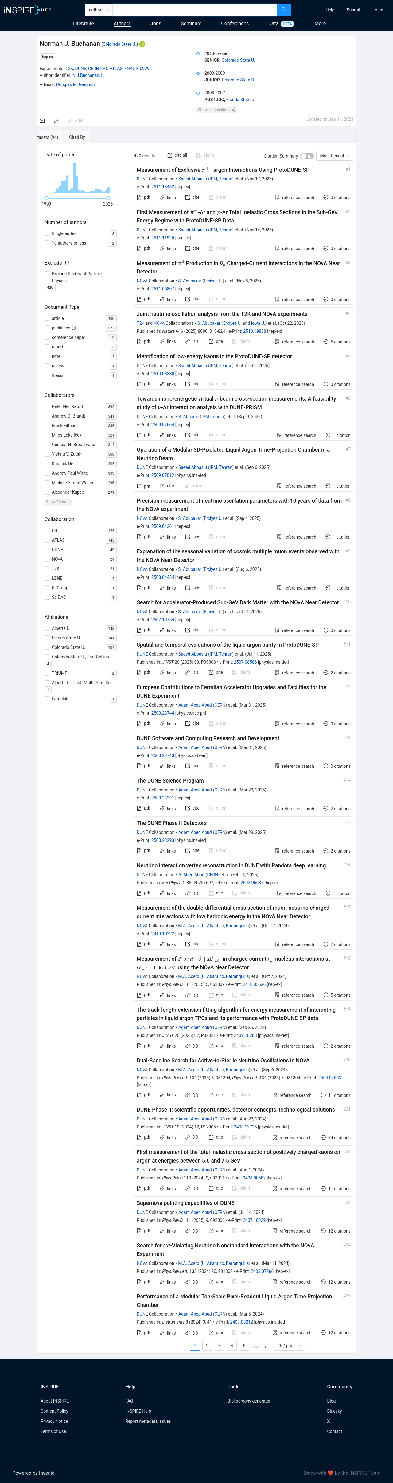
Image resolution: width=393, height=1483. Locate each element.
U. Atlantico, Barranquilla (225, 925)
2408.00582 (254, 1177)
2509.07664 (162, 424)
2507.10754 (162, 619)
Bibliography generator (249, 1401)
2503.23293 (162, 840)
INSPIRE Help (138, 1411)
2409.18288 (245, 1035)
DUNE (80, 68)
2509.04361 (162, 526)
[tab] (57, 137)
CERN (220, 705)
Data (273, 23)
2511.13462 (162, 186)
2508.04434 (162, 577)
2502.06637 (252, 882)
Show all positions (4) (216, 110)
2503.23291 (162, 797)
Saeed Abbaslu (192, 178)
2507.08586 (245, 662)
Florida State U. (240, 99)
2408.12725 (245, 1126)
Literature (83, 23)
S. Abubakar (189, 280)
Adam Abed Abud (195, 705)
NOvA (142, 280)
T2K (69, 68)
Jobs (155, 23)
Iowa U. (258, 323)
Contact (334, 1431)
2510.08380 (162, 373)
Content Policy (54, 1411)
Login (377, 9)
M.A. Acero (188, 925)
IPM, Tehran (221, 178)
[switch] (307, 156)
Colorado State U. (120, 44)
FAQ (129, 1401)
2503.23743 (162, 755)
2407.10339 (254, 1220)
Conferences (235, 23)
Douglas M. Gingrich (75, 84)
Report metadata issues (148, 1421)
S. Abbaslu (188, 416)
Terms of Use (53, 1431)
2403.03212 (241, 1322)
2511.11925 (162, 237)
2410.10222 (162, 933)
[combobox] (195, 10)
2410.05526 (254, 984)
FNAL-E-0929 (137, 68)
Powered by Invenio (33, 1473)
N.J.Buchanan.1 (87, 75)
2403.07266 (262, 1271)
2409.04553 (329, 1077)
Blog (331, 1401)
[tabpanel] (196, 748)
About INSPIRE (55, 1401)
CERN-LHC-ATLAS (105, 68)
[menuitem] (330, 10)
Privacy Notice (54, 1421)
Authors (122, 23)
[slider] (46, 198)
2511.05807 (162, 288)
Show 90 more (58, 502)
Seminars (191, 23)
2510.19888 (254, 331)
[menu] (343, 10)
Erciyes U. (213, 280)
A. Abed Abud (191, 874)
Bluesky (334, 1411)
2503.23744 (162, 713)
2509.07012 (162, 475)
